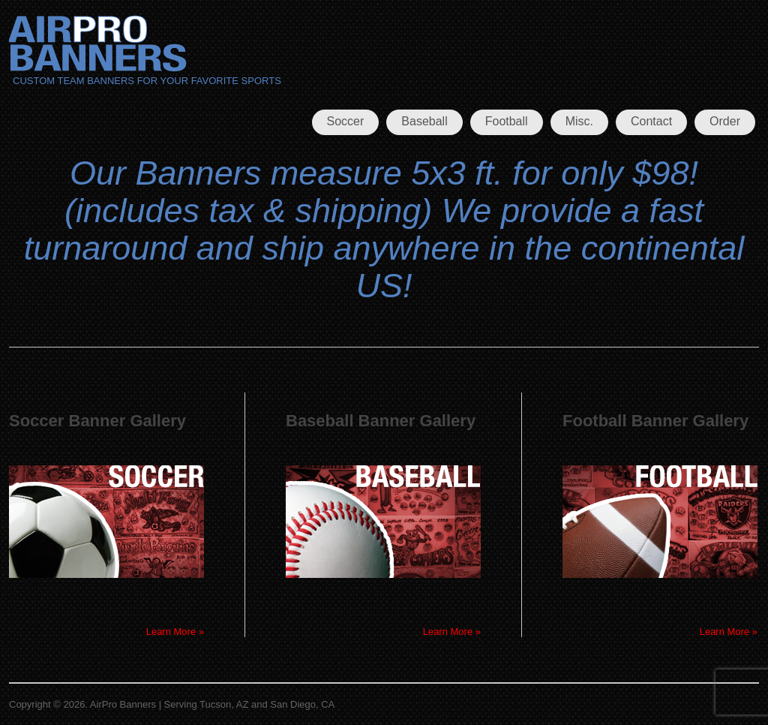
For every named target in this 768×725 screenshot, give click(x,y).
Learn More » (175, 631)
